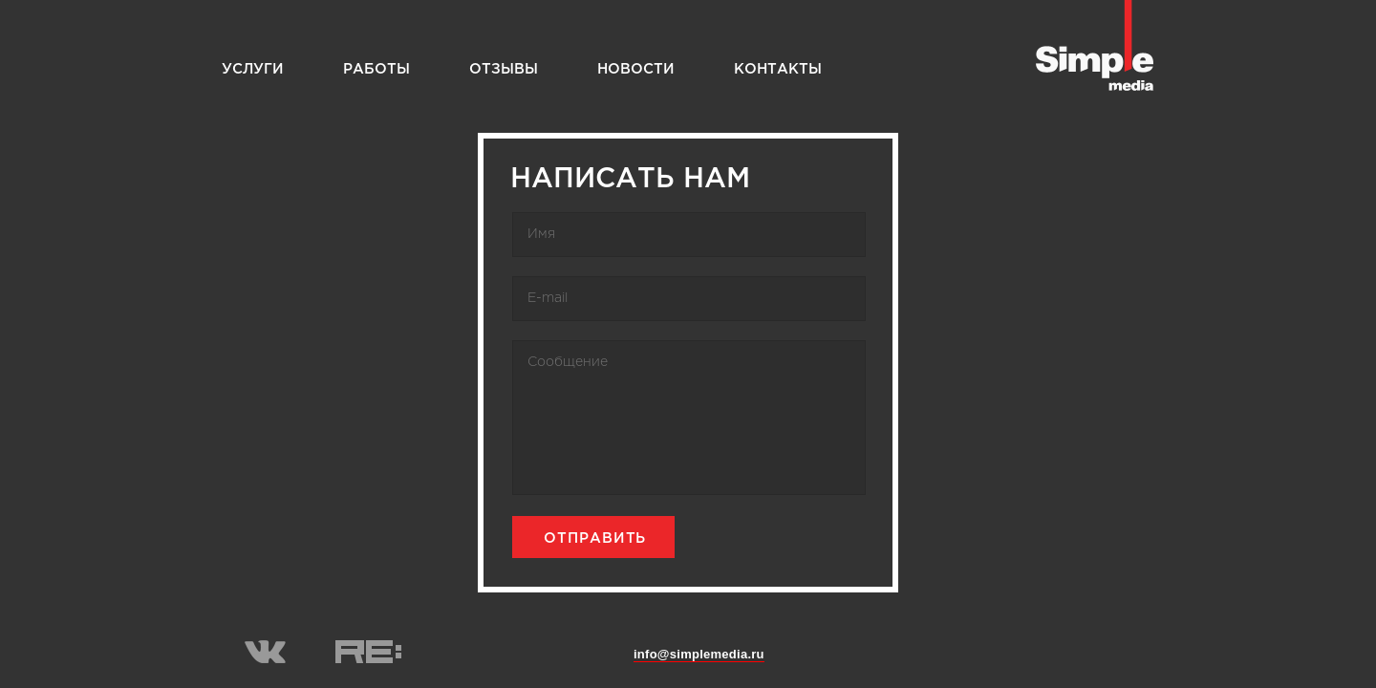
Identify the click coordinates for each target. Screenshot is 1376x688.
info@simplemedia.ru (699, 654)
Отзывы (503, 69)
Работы (376, 69)
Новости (636, 69)
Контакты (778, 69)
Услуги (253, 69)
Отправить (595, 538)
